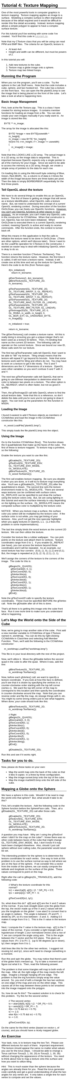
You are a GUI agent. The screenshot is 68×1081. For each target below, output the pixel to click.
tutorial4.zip (41, 36)
